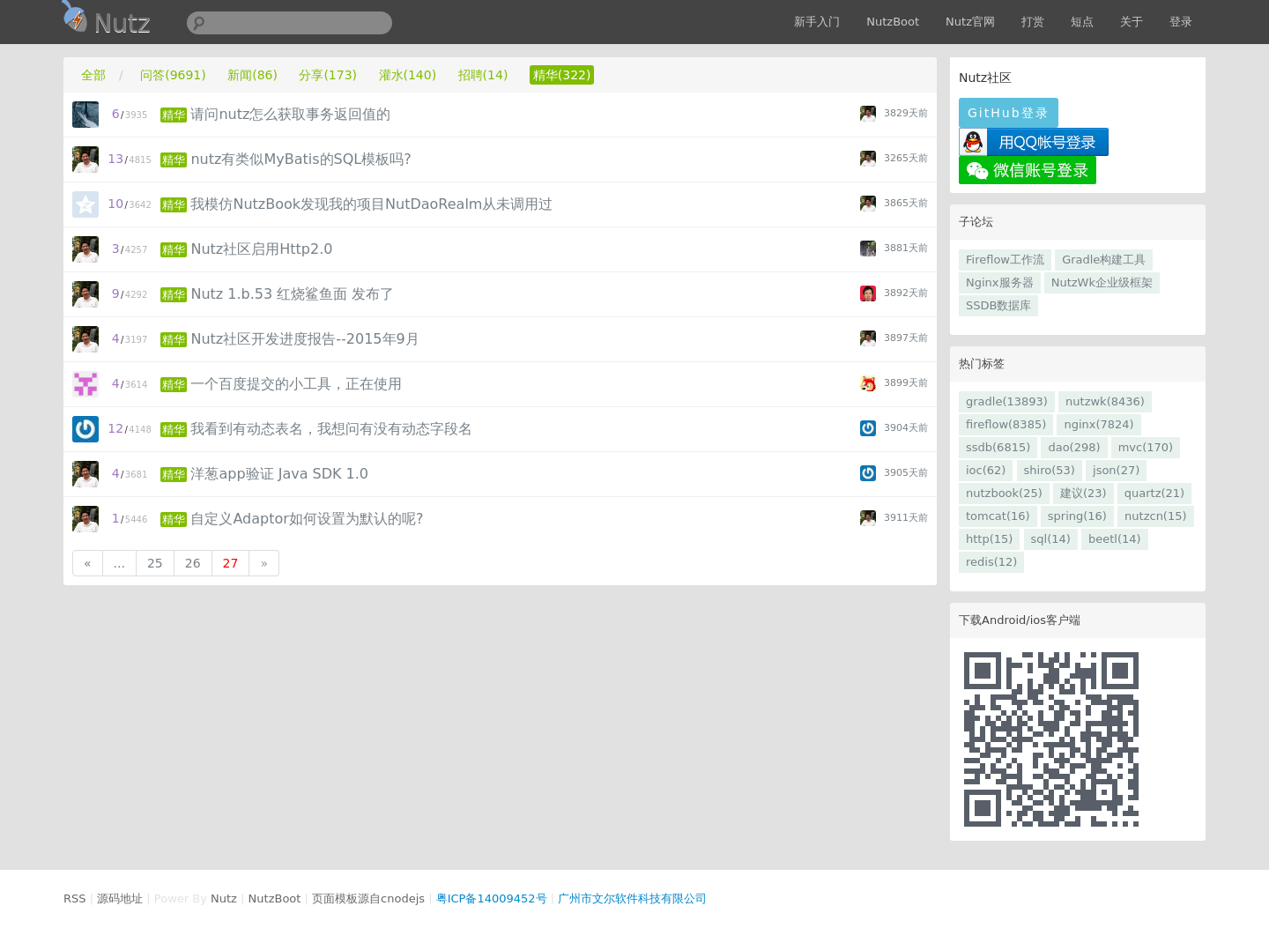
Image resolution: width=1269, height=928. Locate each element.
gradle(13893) (1007, 401)
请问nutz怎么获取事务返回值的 (290, 114)
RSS (74, 898)
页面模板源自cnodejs (368, 898)
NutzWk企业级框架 (1102, 282)
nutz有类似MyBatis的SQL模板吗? (300, 159)
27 (231, 563)
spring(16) (1077, 516)
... (119, 563)
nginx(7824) (1098, 424)
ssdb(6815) (998, 447)
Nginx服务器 (1000, 282)
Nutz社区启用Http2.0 (261, 249)
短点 (1082, 21)
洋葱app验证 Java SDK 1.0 (279, 473)
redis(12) (991, 561)
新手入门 (817, 21)
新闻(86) (252, 75)
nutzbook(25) (1004, 493)
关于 (1131, 21)
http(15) (989, 539)
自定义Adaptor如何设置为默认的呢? (306, 518)
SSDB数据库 (998, 305)
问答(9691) (173, 75)
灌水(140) (408, 75)
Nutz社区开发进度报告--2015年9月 (304, 338)
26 (193, 563)
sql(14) (1051, 539)
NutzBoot (892, 21)
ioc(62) (986, 470)
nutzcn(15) (1155, 516)
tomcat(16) (998, 516)
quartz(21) (1154, 493)
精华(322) (562, 75)
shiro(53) (1049, 470)
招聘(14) (483, 75)
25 (155, 563)
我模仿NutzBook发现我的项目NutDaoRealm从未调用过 (371, 204)
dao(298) (1074, 447)
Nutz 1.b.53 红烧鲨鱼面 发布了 (292, 294)
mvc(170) (1145, 447)
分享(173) (328, 75)
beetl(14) (1114, 539)
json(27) (1116, 470)
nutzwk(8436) (1105, 401)
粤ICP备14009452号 (491, 898)
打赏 (1032, 21)
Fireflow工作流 (1005, 259)
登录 (1180, 21)
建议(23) (1083, 493)
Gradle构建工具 (1104, 259)
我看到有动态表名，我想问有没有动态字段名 (331, 428)
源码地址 (120, 898)
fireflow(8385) (1006, 424)
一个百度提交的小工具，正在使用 (296, 383)
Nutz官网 (970, 21)
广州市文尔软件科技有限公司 (632, 898)
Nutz (224, 898)
